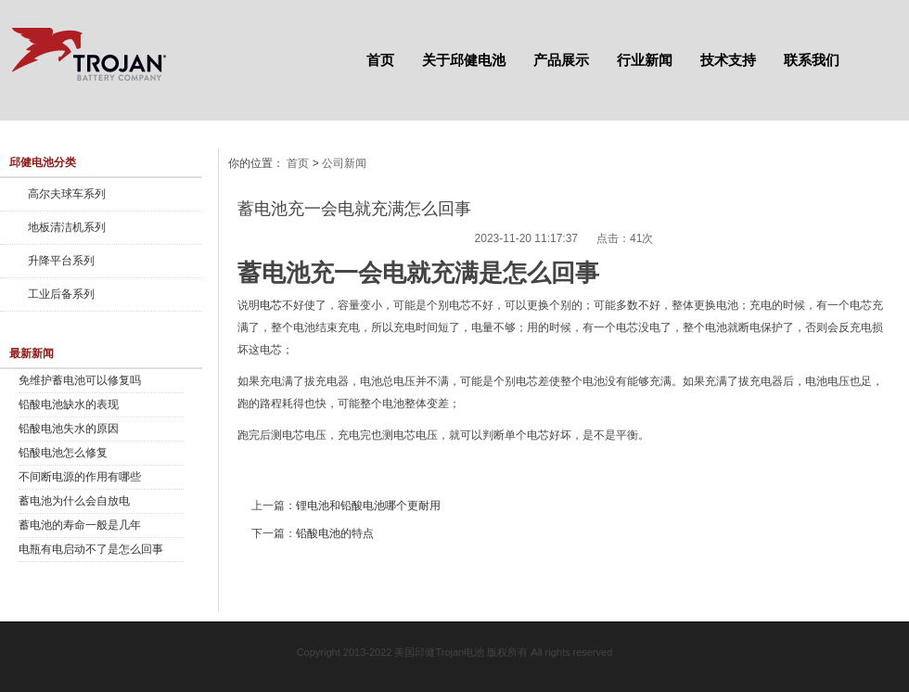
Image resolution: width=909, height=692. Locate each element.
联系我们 (811, 60)
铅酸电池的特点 (335, 533)
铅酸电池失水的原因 (69, 428)
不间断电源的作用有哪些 (80, 476)
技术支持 (728, 60)
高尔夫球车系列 (67, 193)
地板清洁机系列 (67, 227)
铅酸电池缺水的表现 (69, 404)
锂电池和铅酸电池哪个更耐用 (368, 505)
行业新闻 (644, 60)
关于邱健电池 (464, 60)
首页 (380, 60)
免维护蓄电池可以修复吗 (80, 380)
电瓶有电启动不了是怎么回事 (91, 549)
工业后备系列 (61, 294)
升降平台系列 (61, 260)
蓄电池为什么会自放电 (74, 500)
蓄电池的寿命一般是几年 (80, 525)
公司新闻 (344, 163)
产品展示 (561, 60)
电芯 (271, 305)
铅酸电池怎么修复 (63, 452)
